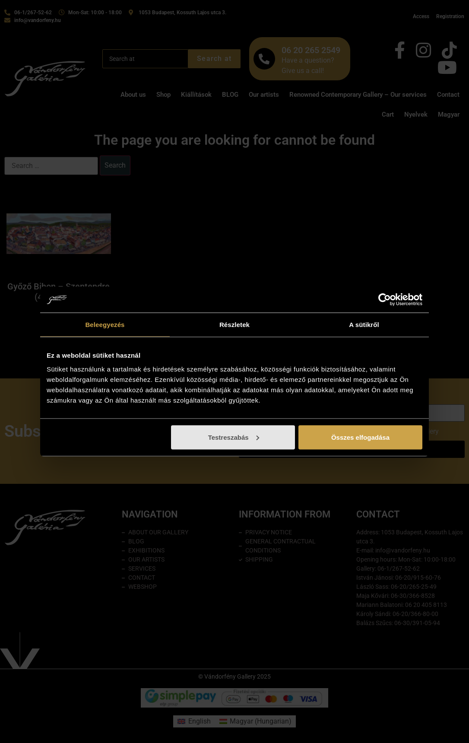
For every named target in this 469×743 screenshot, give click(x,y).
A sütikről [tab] (364, 324)
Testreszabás (233, 437)
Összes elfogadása (360, 437)
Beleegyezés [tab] (104, 324)
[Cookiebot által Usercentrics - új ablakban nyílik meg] (384, 299)
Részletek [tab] (234, 324)
